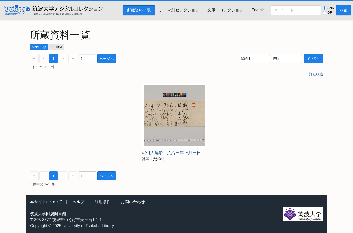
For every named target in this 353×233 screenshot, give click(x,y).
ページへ (107, 59)
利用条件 (103, 202)
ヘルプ (78, 202)
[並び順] (255, 58)
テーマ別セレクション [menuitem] (179, 10)
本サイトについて (46, 202)
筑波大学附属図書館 (48, 214)
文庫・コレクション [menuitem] (225, 10)
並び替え (313, 58)
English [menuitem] (257, 10)
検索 (343, 10)
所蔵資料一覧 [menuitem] (139, 10)
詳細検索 (316, 74)
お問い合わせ (133, 202)
